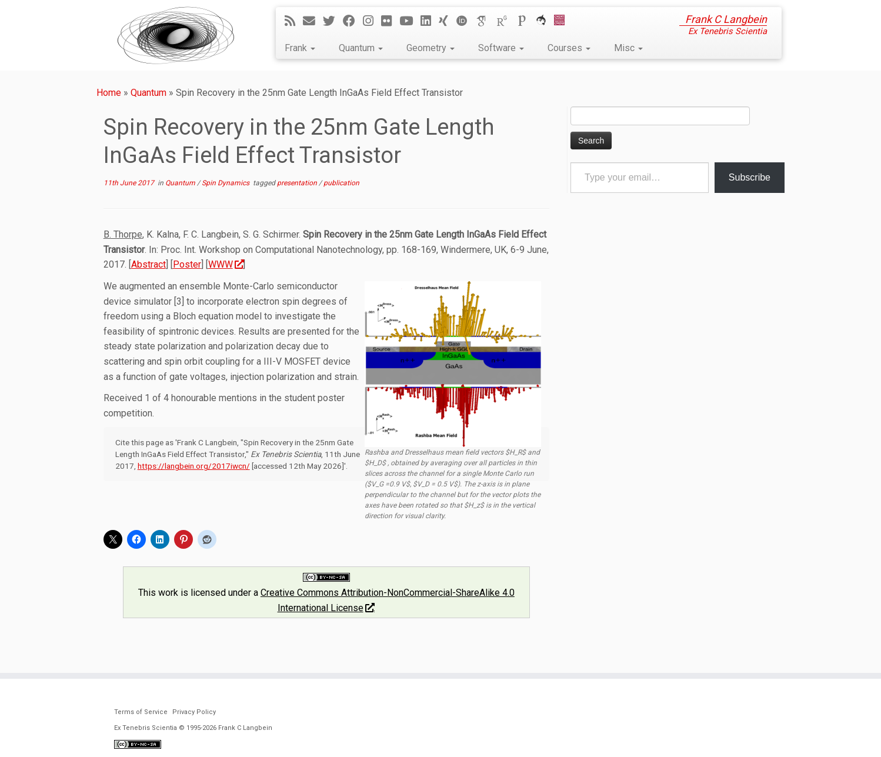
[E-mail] (313, 21)
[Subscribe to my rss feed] (294, 21)
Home (108, 92)
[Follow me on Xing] (447, 21)
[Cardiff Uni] (563, 21)
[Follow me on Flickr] (390, 21)
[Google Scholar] (486, 21)
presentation (298, 183)
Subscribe (749, 177)
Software (501, 48)
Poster (187, 264)
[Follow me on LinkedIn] (430, 21)
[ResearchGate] (506, 21)
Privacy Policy (194, 712)
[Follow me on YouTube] (410, 21)
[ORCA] (545, 21)
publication (341, 183)
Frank (300, 48)
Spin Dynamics (226, 183)
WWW (225, 264)
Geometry (430, 48)
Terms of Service (141, 712)
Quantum (361, 48)
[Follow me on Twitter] (333, 21)
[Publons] (526, 21)
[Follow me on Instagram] (372, 21)
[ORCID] (466, 21)
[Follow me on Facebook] (353, 21)
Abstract (148, 264)
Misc (628, 48)
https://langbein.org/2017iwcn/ (194, 466)
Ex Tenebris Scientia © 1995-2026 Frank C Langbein (193, 728)
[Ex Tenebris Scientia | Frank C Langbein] (175, 35)
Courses (569, 48)
